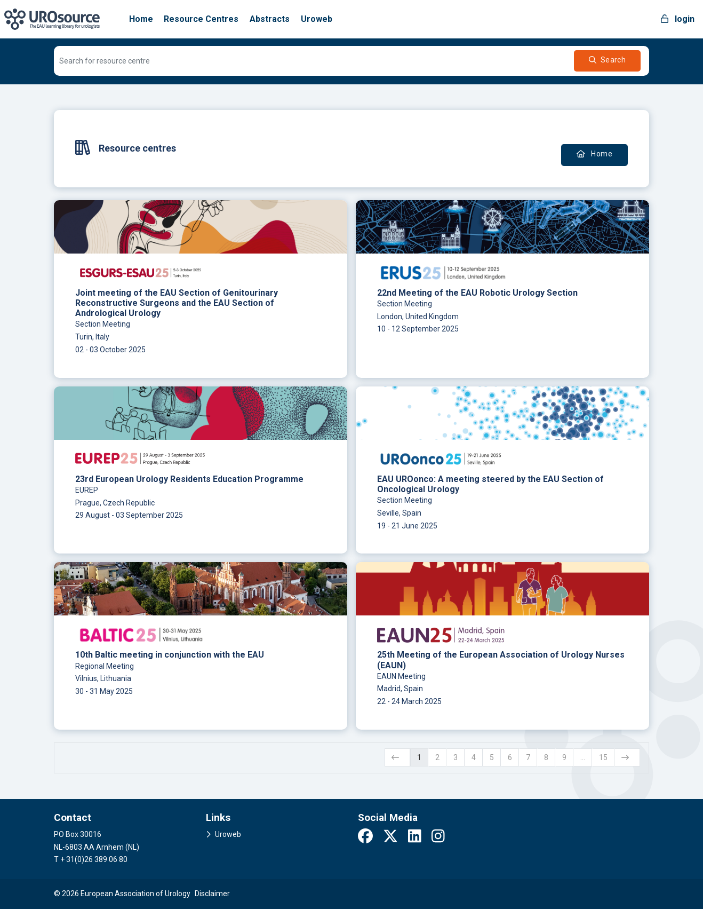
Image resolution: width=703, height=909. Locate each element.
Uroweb (316, 19)
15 (603, 757)
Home (141, 19)
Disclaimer (212, 893)
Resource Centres (201, 19)
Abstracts (270, 19)
